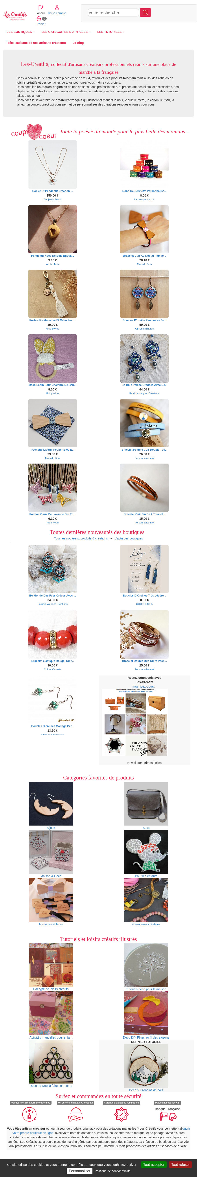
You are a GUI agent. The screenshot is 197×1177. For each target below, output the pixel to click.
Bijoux (51, 805)
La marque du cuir (144, 199)
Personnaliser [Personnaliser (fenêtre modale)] (79, 1171)
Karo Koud (52, 522)
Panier (158, 18)
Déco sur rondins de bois (146, 1068)
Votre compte (175, 7)
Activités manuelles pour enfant (51, 1015)
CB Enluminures (144, 328)
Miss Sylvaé (52, 328)
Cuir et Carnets (52, 669)
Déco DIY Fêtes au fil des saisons (146, 1015)
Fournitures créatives (146, 902)
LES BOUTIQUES (21, 32)
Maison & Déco (51, 854)
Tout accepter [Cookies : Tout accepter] (153, 1164)
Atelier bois (52, 264)
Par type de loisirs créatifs (51, 967)
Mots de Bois (144, 264)
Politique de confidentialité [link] (113, 1171)
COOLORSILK (144, 603)
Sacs (146, 805)
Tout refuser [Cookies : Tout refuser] (180, 1164)
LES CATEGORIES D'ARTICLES (66, 32)
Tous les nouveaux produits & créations (81, 538)
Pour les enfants (146, 854)
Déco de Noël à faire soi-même (51, 1063)
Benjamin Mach (52, 199)
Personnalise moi (144, 458)
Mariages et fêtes (51, 902)
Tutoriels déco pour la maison (146, 967)
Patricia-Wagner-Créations (144, 393)
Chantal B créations (52, 734)
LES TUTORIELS (111, 32)
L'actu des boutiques (129, 538)
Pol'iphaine (52, 393)
